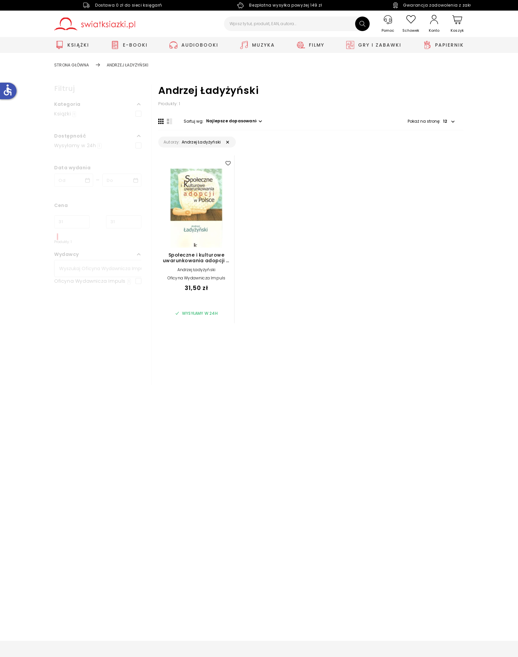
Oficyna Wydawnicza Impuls (196, 278)
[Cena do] (123, 221)
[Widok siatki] (161, 121)
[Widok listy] (169, 121)
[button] (97, 104)
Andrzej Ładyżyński (196, 269)
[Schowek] (411, 24)
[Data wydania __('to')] (121, 180)
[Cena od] (72, 221)
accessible (7, 90)
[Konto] (434, 24)
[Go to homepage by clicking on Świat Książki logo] (94, 24)
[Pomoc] (387, 24)
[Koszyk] (457, 24)
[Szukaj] (362, 24)
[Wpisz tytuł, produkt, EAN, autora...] (297, 24)
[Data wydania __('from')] (73, 180)
